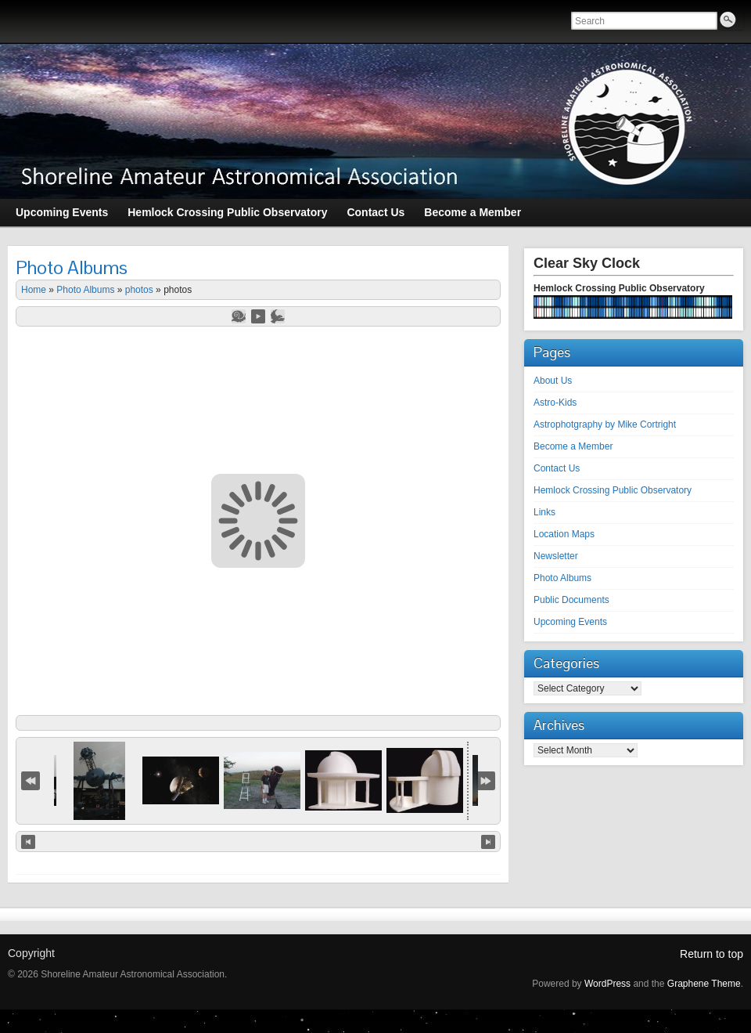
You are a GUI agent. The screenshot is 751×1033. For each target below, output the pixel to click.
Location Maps (564, 534)
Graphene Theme (704, 983)
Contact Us (557, 468)
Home (33, 289)
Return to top (711, 954)
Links (544, 512)
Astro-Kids (555, 402)
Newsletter (556, 556)
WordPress (607, 983)
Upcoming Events (570, 621)
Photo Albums (85, 289)
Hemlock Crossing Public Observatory (613, 490)
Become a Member (573, 446)
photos (139, 289)
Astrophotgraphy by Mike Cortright (605, 424)
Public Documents (571, 599)
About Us (553, 380)
